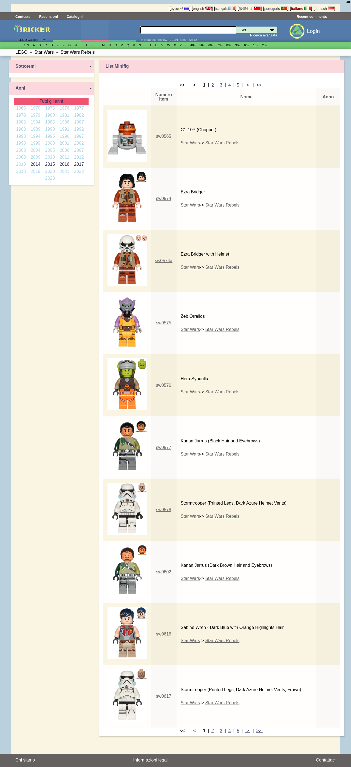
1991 (64, 129)
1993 (21, 136)
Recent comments (312, 17)
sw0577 (163, 447)
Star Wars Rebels (222, 143)
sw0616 (163, 634)
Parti (122, 31)
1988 (21, 129)
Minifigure (94, 31)
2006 (64, 150)
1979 (36, 115)
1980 (50, 115)
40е (193, 45)
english (202, 9)
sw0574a (163, 260)
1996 (64, 136)
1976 (64, 108)
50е (202, 45)
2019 (36, 171)
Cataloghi (75, 17)
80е (228, 45)
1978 (21, 115)
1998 (21, 143)
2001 (64, 143)
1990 (50, 129)
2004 (36, 150)
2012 (79, 157)
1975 (50, 108)
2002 (79, 143)
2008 (21, 157)
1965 (21, 108)
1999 (36, 143)
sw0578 (163, 509)
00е (246, 45)
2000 (50, 143)
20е (264, 45)
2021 (64, 171)
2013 (21, 164)
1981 (64, 115)
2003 (21, 150)
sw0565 (163, 136)
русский (180, 9)
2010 (50, 157)
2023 (50, 178)
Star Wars (190, 143)
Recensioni (48, 17)
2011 (64, 157)
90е (237, 45)
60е (211, 45)
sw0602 (163, 571)
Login (313, 31)
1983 (21, 122)
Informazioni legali (151, 760)
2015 (50, 164)
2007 (79, 150)
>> (259, 85)
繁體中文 (250, 9)
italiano (301, 9)
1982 (79, 115)
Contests (22, 17)
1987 (79, 122)
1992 (79, 129)
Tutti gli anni (51, 101)
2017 (79, 164)
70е (219, 45)
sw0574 (163, 198)
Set (67, 31)
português (275, 9)
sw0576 (163, 385)
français (225, 9)
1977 (79, 108)
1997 (79, 136)
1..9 (26, 45)
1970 (36, 108)
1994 (36, 136)
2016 (64, 164)
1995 (50, 136)
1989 (36, 129)
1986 (64, 122)
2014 (36, 164)
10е (255, 45)
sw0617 (163, 696)
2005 (50, 150)
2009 (36, 157)
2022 (79, 171)
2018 (21, 171)
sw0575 (163, 322)
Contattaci (326, 760)
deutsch (324, 9)
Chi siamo (25, 760)
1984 (36, 122)
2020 (50, 171)
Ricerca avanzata (263, 35)
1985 (50, 122)
